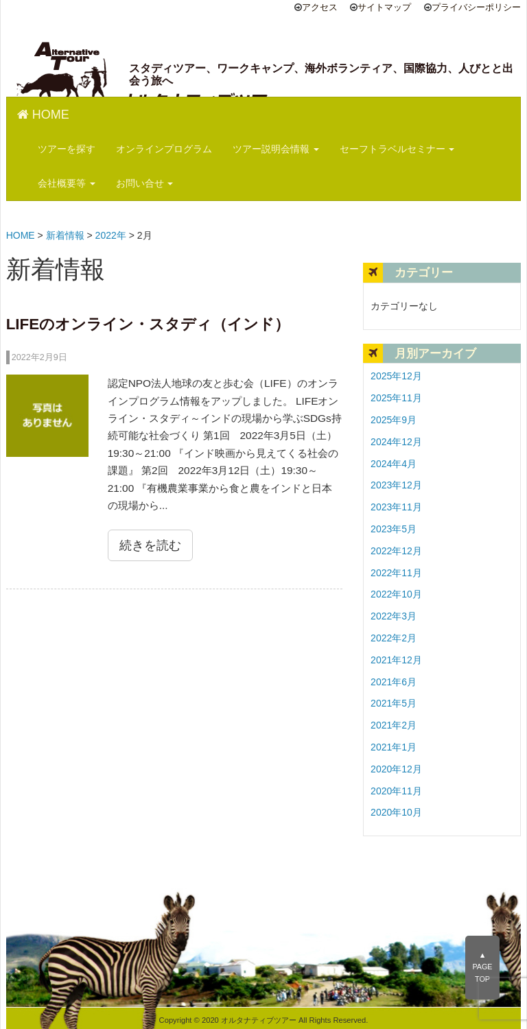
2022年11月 (396, 572)
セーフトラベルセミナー (397, 148)
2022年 (110, 235)
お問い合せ (145, 183)
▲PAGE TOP (482, 967)
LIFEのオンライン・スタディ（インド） (148, 324)
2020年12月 (396, 769)
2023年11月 (396, 506)
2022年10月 (396, 594)
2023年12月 (396, 485)
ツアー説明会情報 (276, 148)
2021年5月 (394, 703)
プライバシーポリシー (476, 7)
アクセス (320, 7)
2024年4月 (394, 463)
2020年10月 (396, 812)
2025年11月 (396, 397)
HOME (43, 114)
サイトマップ (384, 7)
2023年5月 (394, 528)
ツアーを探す (66, 148)
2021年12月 (396, 659)
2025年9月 (394, 419)
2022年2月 (394, 637)
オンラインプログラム (164, 148)
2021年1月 (394, 747)
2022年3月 (394, 616)
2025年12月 (396, 375)
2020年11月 (396, 790)
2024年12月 (396, 441)
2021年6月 (394, 681)
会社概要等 (66, 183)
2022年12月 (396, 550)
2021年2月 (394, 725)
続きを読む (150, 545)
